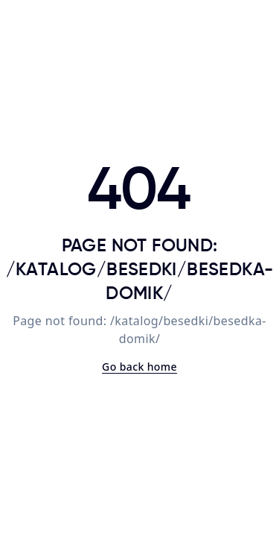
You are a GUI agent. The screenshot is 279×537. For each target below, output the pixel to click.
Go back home (139, 366)
